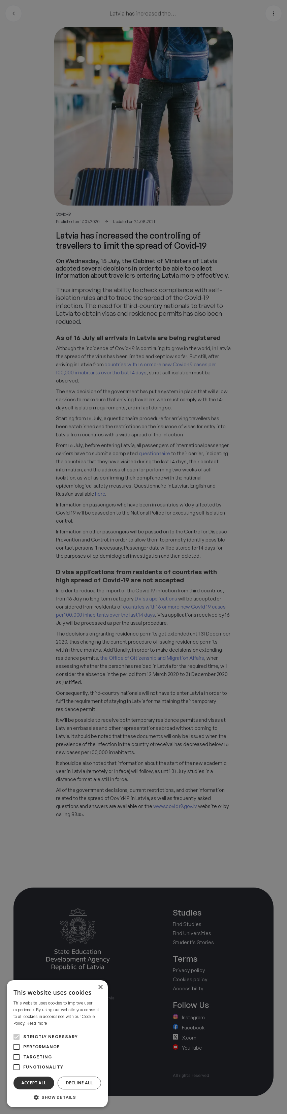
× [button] (100, 987)
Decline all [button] (79, 1083)
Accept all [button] (34, 1083)
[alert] (143, 557)
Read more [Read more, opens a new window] (37, 1023)
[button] (57, 1097)
